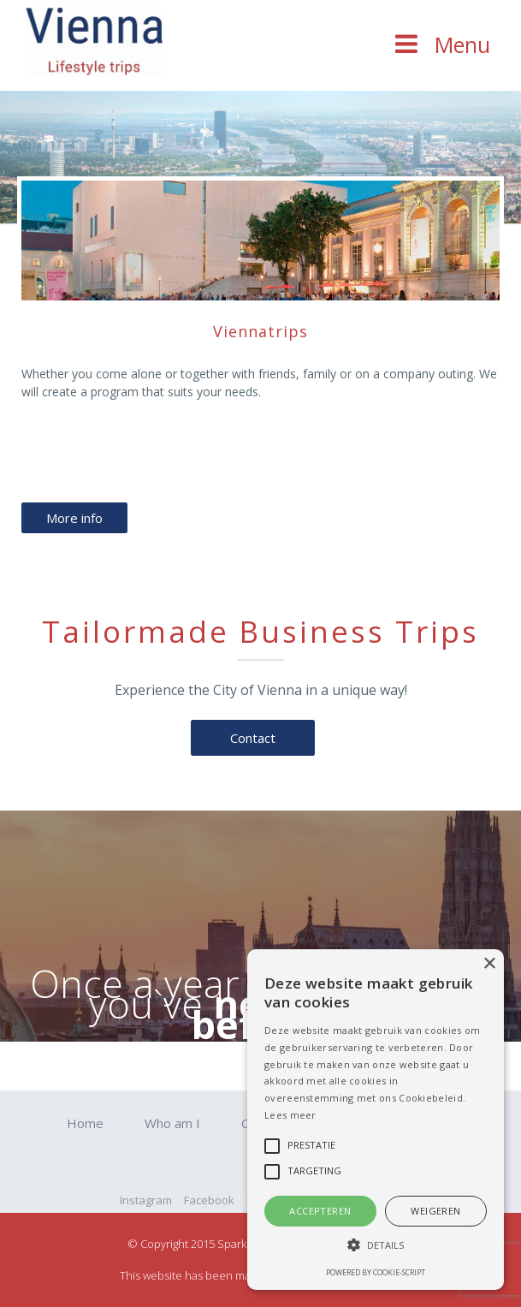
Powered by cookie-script (375, 1272)
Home (85, 1123)
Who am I (172, 1123)
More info (74, 517)
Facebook (209, 1200)
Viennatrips (260, 331)
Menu (462, 44)
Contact (252, 737)
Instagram (146, 1200)
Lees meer (290, 1114)
